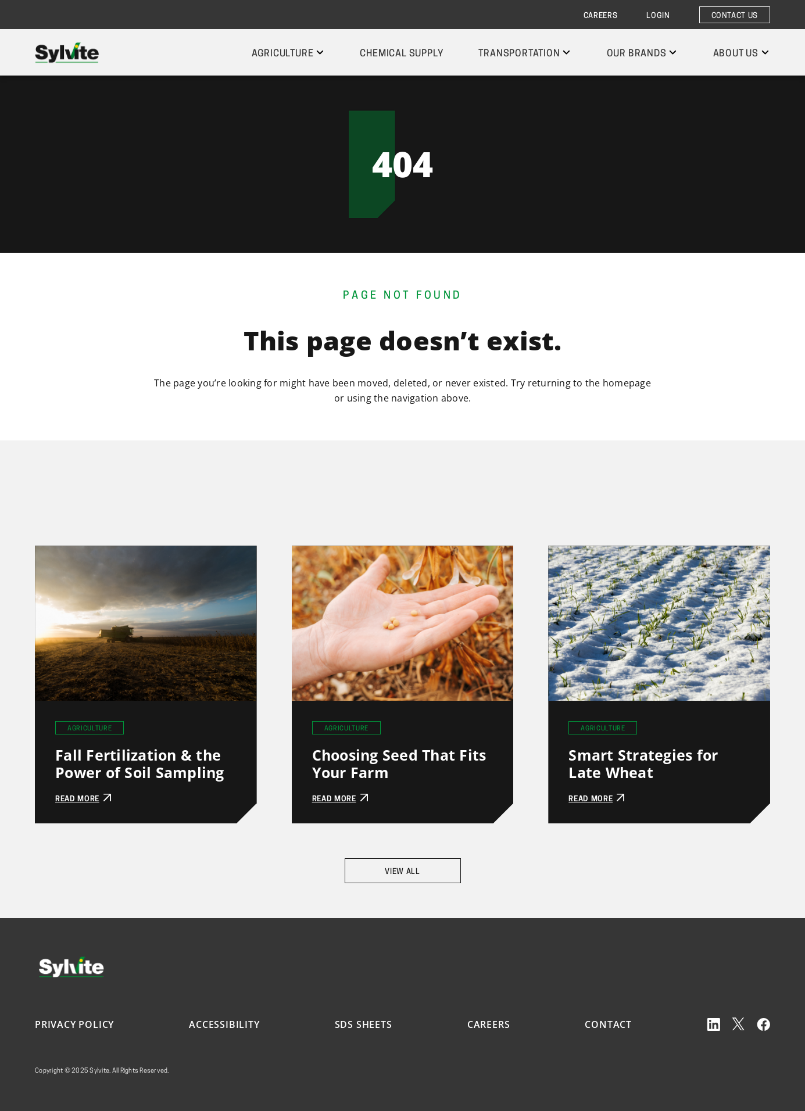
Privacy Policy (74, 1024)
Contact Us (735, 16)
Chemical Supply (401, 54)
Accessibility (224, 1024)
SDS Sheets (363, 1024)
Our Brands (637, 54)
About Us (736, 54)
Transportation (519, 54)
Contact (608, 1024)
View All (402, 872)
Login (658, 16)
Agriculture (283, 54)
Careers (601, 16)
